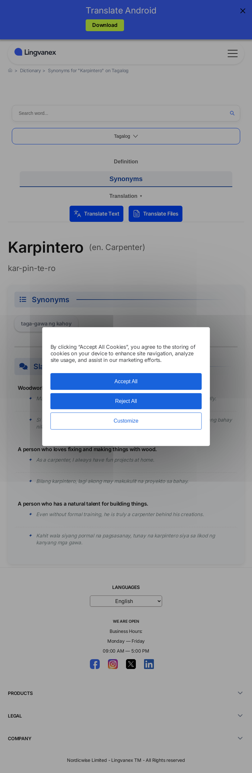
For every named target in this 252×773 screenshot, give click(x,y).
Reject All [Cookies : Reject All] (126, 401)
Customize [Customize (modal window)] (126, 421)
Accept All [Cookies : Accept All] (126, 381)
